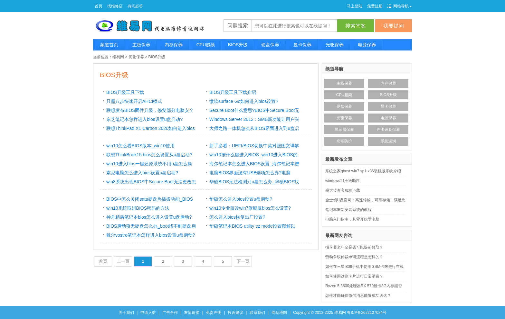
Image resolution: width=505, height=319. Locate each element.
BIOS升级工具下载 (125, 92)
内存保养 (174, 44)
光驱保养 (335, 44)
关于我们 (126, 312)
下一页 (243, 261)
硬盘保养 (270, 44)
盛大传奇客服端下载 (342, 190)
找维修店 (115, 6)
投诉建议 (235, 312)
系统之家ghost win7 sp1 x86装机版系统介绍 (363, 171)
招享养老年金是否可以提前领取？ (354, 247)
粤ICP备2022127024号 (366, 312)
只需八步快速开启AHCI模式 (134, 101)
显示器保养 (344, 129)
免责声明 (213, 312)
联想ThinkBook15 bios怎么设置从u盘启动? (149, 154)
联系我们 (257, 312)
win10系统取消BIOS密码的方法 (137, 208)
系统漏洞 (388, 141)
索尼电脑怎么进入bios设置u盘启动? (142, 172)
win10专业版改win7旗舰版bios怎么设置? (250, 208)
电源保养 (367, 44)
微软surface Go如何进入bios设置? (243, 101)
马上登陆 (354, 6)
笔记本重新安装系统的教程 (348, 209)
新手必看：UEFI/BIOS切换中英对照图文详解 (254, 145)
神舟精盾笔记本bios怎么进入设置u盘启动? (149, 217)
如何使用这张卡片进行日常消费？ (354, 276)
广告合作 (170, 312)
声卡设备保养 (388, 129)
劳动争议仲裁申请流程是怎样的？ (354, 257)
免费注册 (375, 6)
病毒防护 (344, 141)
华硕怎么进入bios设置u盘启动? (240, 199)
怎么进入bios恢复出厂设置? (237, 217)
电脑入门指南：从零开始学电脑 (352, 219)
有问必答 (135, 6)
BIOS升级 (238, 44)
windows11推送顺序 (342, 180)
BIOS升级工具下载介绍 (232, 92)
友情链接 (191, 312)
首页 (98, 6)
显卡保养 (302, 44)
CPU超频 (205, 44)
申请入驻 (148, 312)
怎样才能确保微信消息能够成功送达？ (358, 295)
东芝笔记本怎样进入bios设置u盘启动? (144, 119)
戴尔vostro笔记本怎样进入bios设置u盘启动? (150, 235)
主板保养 (141, 44)
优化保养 (136, 57)
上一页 (123, 261)
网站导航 (402, 6)
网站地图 (279, 312)
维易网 (118, 57)
